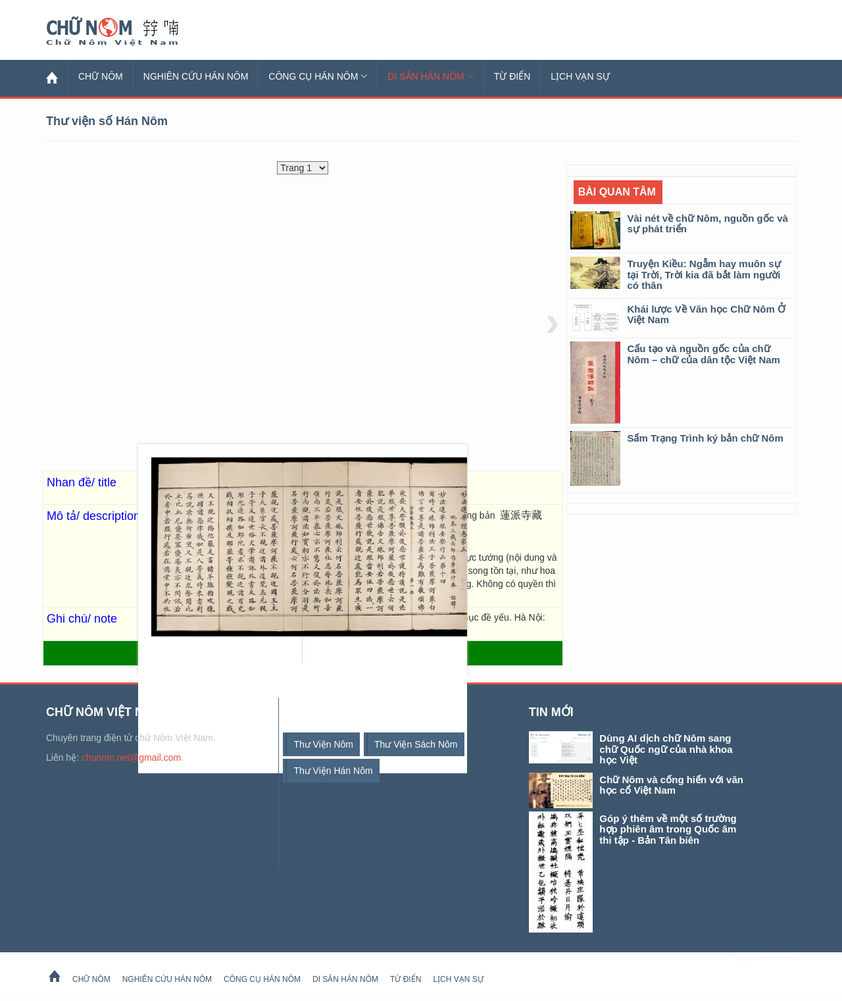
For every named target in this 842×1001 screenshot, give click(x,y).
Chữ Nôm (128, 31)
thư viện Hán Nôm (332, 770)
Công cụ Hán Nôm (317, 76)
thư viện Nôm (323, 744)
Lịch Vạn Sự (580, 76)
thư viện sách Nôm (415, 744)
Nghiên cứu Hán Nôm (196, 76)
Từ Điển (512, 76)
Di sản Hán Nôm (430, 76)
